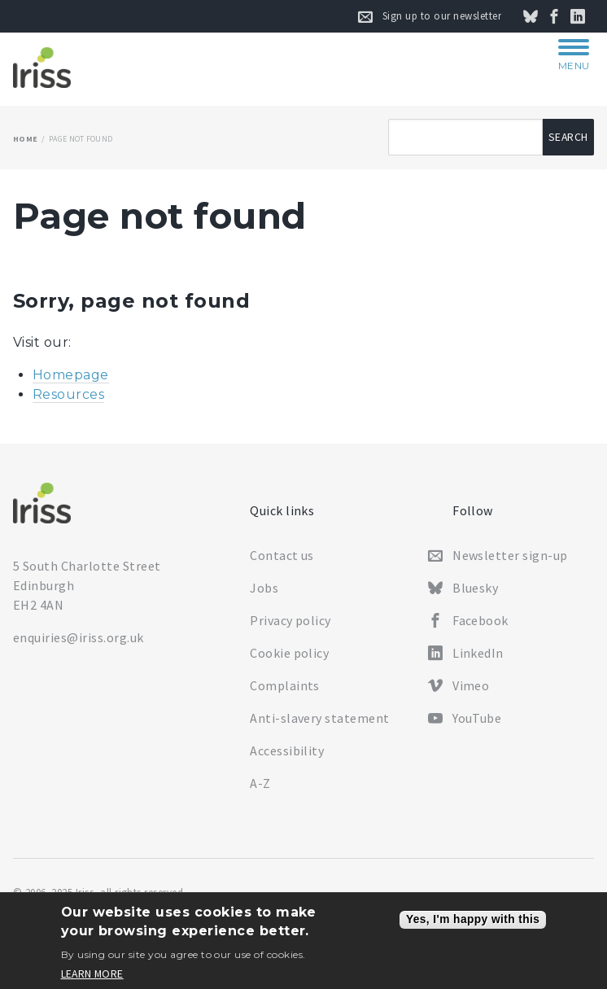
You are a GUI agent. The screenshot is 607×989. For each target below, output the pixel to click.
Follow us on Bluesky (539, 16)
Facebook (480, 620)
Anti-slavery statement (320, 718)
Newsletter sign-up (510, 555)
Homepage (71, 375)
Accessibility (287, 750)
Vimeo (470, 685)
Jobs (264, 588)
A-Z (260, 783)
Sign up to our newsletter (441, 16)
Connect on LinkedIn (586, 16)
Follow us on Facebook (563, 16)
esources (73, 394)
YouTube (476, 718)
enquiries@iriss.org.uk (78, 637)
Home (25, 138)
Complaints (285, 685)
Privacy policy (290, 620)
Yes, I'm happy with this (472, 919)
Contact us (282, 555)
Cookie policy (289, 653)
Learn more (92, 974)
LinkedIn (478, 653)
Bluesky (475, 588)
